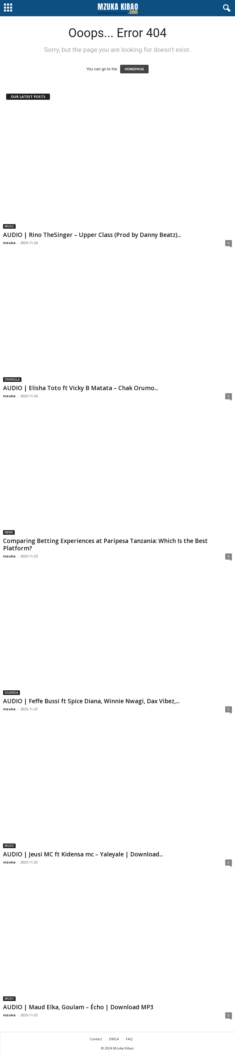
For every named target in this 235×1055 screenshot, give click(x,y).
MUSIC (9, 226)
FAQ (129, 1039)
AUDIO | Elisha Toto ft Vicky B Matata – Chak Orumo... (80, 388)
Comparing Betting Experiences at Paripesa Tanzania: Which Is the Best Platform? (105, 544)
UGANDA (11, 692)
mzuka (9, 242)
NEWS (9, 532)
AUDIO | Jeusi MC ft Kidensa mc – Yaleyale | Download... (83, 854)
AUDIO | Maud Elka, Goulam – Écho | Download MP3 (78, 1007)
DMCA (114, 1039)
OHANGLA (12, 379)
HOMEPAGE (134, 69)
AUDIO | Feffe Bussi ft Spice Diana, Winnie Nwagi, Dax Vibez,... (91, 701)
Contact (95, 1039)
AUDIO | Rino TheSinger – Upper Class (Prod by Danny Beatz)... (92, 235)
